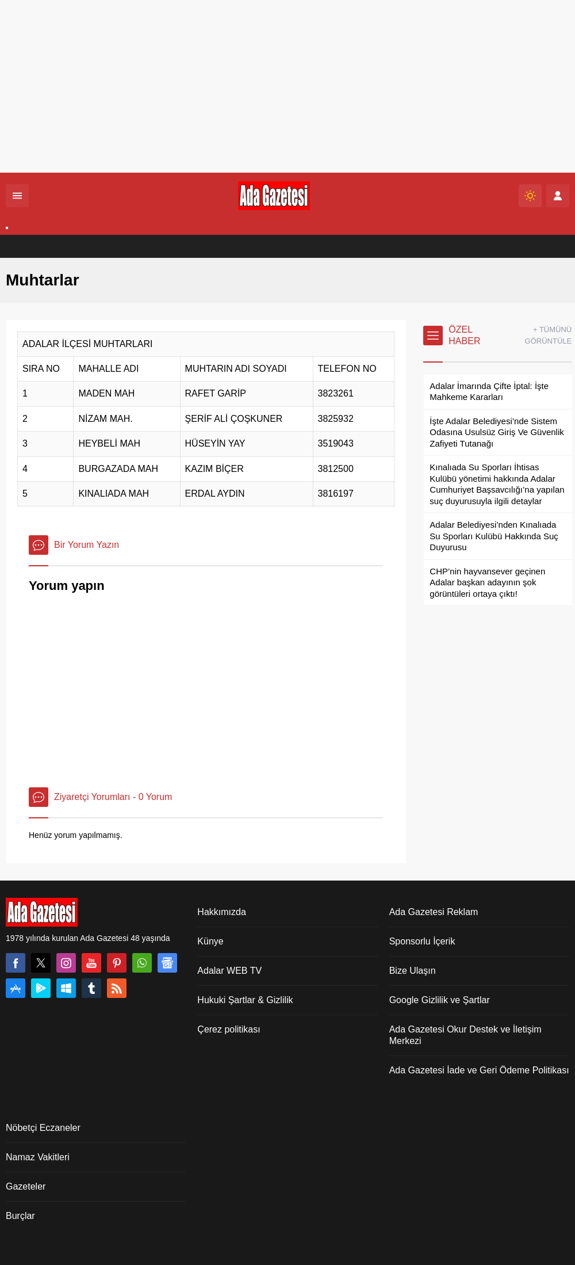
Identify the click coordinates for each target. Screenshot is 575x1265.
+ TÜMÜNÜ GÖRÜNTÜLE (548, 335)
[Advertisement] (287, 86)
